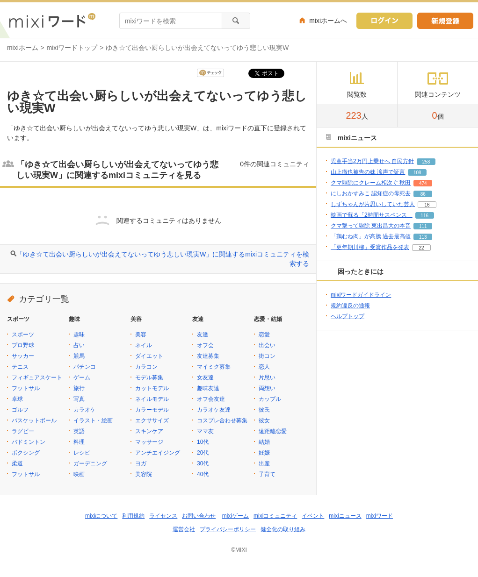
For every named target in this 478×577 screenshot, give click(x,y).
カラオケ (84, 409)
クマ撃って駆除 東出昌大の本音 (371, 225)
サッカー (23, 356)
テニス (20, 366)
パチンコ (84, 366)
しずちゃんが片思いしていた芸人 (373, 204)
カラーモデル (152, 409)
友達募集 (208, 356)
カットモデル (152, 388)
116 (424, 215)
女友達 (205, 377)
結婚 (264, 442)
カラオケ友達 (214, 409)
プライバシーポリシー (228, 529)
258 (426, 161)
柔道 (17, 463)
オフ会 (205, 345)
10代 (203, 442)
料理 (79, 442)
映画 (79, 474)
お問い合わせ (199, 516)
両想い (267, 388)
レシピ (81, 452)
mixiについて (101, 516)
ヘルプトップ (347, 316)
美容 (140, 334)
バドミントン (28, 442)
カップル (270, 399)
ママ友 (205, 431)
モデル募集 (149, 377)
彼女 (264, 420)
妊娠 (264, 452)
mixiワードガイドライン (361, 295)
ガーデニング (90, 463)
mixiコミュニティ (275, 516)
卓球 (17, 399)
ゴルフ (20, 409)
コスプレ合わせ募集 (222, 420)
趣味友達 (208, 388)
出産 (264, 463)
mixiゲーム (235, 516)
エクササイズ (152, 420)
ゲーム (81, 377)
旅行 (79, 388)
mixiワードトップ (72, 47)
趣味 (79, 334)
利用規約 (133, 516)
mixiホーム (22, 47)
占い (79, 345)
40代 (203, 474)
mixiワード (379, 516)
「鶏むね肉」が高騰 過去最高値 (371, 236)
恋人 (264, 366)
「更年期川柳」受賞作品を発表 (370, 247)
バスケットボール (34, 420)
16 (426, 204)
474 (423, 183)
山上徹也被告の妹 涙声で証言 (368, 172)
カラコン (146, 366)
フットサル (26, 388)
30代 (203, 463)
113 (423, 237)
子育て (267, 474)
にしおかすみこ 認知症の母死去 (371, 193)
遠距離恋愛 (273, 431)
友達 (202, 334)
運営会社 (184, 529)
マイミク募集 (214, 366)
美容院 (143, 474)
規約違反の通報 (350, 305)
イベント (313, 516)
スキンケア (149, 431)
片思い (267, 377)
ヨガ (140, 463)
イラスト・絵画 (93, 420)
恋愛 (264, 334)
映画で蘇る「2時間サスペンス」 (372, 215)
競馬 (79, 356)
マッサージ (149, 442)
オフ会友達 (211, 399)
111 (423, 226)
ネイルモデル (152, 399)
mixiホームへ (328, 20)
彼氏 (264, 409)
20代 (203, 452)
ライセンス (163, 516)
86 (423, 194)
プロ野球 (23, 345)
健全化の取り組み (283, 529)
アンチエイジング (157, 452)
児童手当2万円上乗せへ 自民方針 (372, 161)
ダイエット (149, 356)
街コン (267, 356)
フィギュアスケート (37, 377)
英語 (79, 431)
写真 (79, 399)
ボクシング (26, 452)
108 (417, 172)
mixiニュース (345, 516)
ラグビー (23, 431)
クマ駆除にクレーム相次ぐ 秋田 (371, 182)
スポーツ (23, 334)
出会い (267, 345)
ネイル (143, 345)
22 (421, 247)
